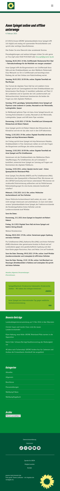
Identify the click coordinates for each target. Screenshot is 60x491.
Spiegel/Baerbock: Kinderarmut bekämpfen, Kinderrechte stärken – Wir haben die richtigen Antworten (30, 285)
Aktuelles (8, 269)
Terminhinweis (10, 272)
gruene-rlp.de (28, 5)
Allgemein (15, 269)
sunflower (20, 474)
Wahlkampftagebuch (13, 394)
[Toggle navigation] (52, 15)
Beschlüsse (10, 379)
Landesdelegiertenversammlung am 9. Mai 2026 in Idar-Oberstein (30, 319)
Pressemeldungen (23, 269)
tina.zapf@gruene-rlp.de (45, 54)
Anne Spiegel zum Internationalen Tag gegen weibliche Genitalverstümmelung (30, 300)
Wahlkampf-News (12, 389)
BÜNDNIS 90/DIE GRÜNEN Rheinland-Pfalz (31, 9)
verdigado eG (10, 477)
